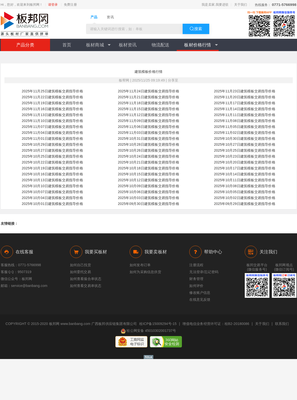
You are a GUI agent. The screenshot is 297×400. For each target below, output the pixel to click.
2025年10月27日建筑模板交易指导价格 (244, 144)
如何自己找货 (80, 265)
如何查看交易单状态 (86, 286)
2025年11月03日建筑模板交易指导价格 (148, 133)
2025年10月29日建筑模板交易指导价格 (52, 144)
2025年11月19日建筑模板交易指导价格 (52, 103)
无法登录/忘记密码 (203, 272)
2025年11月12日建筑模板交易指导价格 (148, 115)
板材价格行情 (201, 44)
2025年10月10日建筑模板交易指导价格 (52, 186)
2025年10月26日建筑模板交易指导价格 (148, 150)
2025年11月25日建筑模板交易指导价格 (52, 91)
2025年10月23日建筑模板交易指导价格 (244, 156)
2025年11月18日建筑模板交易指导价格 (148, 103)
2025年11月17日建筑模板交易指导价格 (244, 103)
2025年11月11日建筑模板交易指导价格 (244, 115)
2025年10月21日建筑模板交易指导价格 (148, 162)
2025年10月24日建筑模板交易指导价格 (148, 156)
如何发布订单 (140, 265)
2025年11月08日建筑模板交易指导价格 (244, 121)
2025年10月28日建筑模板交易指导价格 (148, 144)
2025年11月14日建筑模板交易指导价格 (244, 109)
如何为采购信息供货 (145, 272)
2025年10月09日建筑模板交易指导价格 (148, 186)
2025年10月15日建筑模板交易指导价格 (148, 174)
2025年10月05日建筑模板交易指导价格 (244, 192)
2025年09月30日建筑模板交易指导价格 (148, 204)
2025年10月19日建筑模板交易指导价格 (52, 168)
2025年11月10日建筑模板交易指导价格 (52, 121)
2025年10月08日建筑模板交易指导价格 (244, 186)
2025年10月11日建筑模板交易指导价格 (244, 180)
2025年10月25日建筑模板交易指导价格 (244, 150)
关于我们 (240, 4)
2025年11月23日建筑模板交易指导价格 (244, 91)
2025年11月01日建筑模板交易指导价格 (52, 138)
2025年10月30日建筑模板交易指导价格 (244, 138)
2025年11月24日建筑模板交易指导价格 (148, 91)
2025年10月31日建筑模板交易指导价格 (148, 138)
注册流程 (196, 265)
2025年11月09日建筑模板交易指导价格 (148, 121)
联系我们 (282, 324)
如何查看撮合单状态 (86, 279)
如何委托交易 (80, 272)
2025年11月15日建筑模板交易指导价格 (148, 109)
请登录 (53, 4)
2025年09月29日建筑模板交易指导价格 (244, 204)
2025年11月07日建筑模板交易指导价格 (52, 127)
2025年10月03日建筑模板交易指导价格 (148, 198)
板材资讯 (128, 44)
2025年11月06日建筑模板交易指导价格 (148, 127)
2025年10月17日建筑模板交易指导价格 (244, 168)
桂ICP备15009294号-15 (157, 324)
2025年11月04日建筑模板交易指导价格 (52, 133)
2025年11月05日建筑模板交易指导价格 (244, 127)
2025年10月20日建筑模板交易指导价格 (244, 162)
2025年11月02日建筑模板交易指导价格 (244, 133)
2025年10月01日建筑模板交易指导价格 (52, 204)
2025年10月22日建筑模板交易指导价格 (52, 162)
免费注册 (70, 4)
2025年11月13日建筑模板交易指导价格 (52, 115)
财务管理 (196, 279)
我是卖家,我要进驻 (215, 4)
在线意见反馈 (199, 299)
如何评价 (196, 286)
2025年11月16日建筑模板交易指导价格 (52, 109)
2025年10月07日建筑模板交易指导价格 (52, 192)
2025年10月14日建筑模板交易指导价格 (244, 174)
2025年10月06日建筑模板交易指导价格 (148, 192)
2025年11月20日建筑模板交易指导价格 (244, 97)
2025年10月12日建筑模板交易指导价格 (148, 180)
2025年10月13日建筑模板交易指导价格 (52, 180)
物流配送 (161, 44)
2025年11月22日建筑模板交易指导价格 (52, 97)
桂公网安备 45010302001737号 (148, 331)
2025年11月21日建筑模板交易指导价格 (148, 97)
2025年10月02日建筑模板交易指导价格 (244, 198)
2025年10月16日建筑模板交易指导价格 (52, 174)
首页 (66, 44)
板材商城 (98, 44)
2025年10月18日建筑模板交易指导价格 (148, 168)
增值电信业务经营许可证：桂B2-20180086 (215, 324)
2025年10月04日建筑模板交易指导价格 (52, 198)
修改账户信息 (199, 293)
